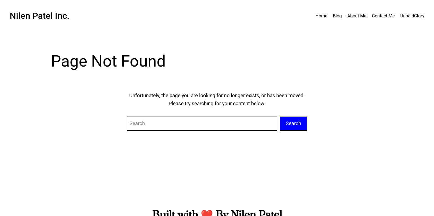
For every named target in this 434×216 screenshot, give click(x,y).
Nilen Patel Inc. (39, 15)
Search (293, 123)
